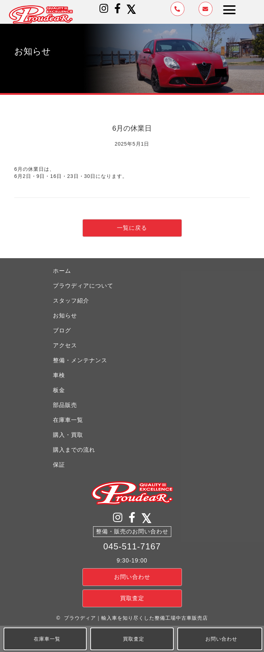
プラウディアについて (83, 286)
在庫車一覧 (68, 420)
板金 (59, 390)
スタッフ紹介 (71, 301)
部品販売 (65, 405)
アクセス (65, 345)
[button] (104, 8)
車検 (59, 375)
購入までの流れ (74, 450)
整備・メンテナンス (80, 360)
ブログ (62, 330)
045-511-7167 (132, 546)
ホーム (62, 271)
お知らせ (65, 316)
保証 (59, 465)
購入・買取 (68, 435)
